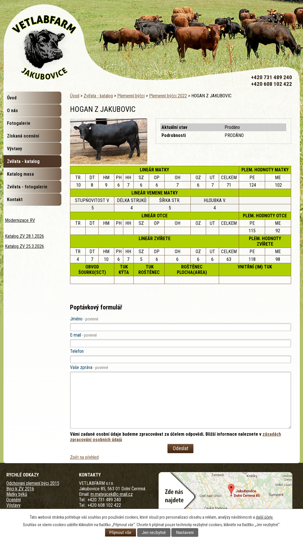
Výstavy (14, 148)
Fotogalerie (18, 123)
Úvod (74, 96)
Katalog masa (20, 174)
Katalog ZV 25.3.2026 (24, 246)
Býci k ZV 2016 (20, 488)
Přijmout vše (120, 532)
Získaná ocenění (23, 136)
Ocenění (13, 499)
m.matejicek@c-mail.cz (112, 494)
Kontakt (15, 199)
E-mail (83, 335)
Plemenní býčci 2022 (168, 96)
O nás (12, 110)
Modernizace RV (20, 220)
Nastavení (185, 532)
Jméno (84, 319)
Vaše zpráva (89, 367)
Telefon (77, 351)
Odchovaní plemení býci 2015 (32, 483)
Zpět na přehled (84, 457)
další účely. (264, 517)
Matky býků (16, 494)
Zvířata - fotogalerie (27, 187)
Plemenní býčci (131, 96)
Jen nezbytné (154, 532)
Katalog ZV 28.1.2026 (24, 236)
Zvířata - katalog (98, 96)
